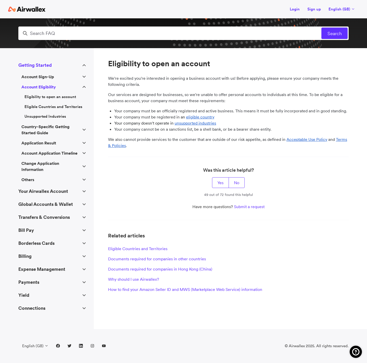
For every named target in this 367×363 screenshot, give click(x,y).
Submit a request (249, 206)
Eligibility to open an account (50, 96)
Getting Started (35, 65)
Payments (28, 282)
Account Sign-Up (37, 76)
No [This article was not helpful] (236, 182)
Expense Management (41, 269)
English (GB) (342, 9)
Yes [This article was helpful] (220, 182)
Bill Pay (26, 230)
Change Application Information (40, 166)
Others (27, 179)
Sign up (314, 9)
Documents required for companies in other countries (157, 258)
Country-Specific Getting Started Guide (45, 129)
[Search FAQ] (183, 33)
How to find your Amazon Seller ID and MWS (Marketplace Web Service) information (185, 289)
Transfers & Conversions (44, 217)
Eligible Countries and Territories (137, 248)
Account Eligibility (38, 86)
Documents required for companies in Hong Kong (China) (160, 269)
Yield (23, 295)
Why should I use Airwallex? (133, 279)
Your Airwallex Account (43, 191)
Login (295, 9)
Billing (25, 256)
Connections (31, 308)
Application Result (38, 142)
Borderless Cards (36, 243)
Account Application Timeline (49, 153)
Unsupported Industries (45, 116)
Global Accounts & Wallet (45, 204)
